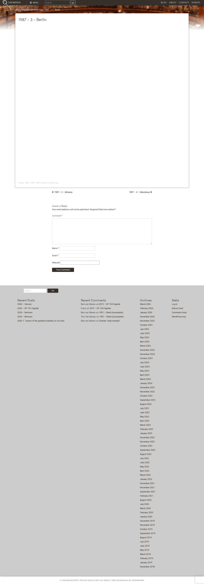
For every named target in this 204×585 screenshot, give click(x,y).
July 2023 (144, 408)
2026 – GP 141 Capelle (28, 308)
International (27, 10)
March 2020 (145, 508)
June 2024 (145, 366)
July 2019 (144, 541)
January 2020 (146, 516)
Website (56, 262)
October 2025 (146, 325)
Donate (196, 2)
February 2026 (146, 308)
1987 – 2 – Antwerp (63, 192)
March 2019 (145, 554)
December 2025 (147, 316)
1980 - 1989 (29, 183)
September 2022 (147, 450)
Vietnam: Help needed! (109, 321)
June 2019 (145, 546)
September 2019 (147, 533)
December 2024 (147, 350)
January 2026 (146, 312)
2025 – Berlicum (24, 316)
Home (18, 10)
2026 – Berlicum (24, 312)
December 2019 (147, 521)
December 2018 (147, 566)
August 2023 (146, 404)
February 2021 (146, 496)
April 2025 (144, 341)
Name (55, 248)
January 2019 (146, 562)
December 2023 (147, 387)
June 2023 (145, 412)
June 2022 (145, 462)
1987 (38, 183)
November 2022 (147, 441)
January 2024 (146, 383)
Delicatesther (138, 580)
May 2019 (144, 550)
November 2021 (147, 487)
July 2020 (144, 504)
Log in (174, 304)
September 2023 (147, 400)
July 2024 (144, 362)
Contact (184, 2)
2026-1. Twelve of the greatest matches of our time (40, 321)
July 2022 (144, 458)
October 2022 (146, 446)
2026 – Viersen (24, 304)
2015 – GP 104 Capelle (109, 304)
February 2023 (146, 429)
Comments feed (179, 312)
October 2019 (146, 529)
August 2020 (146, 500)
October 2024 (146, 358)
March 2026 (145, 304)
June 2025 (145, 333)
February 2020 (146, 512)
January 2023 (146, 433)
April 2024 (144, 375)
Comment (57, 215)
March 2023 (145, 425)
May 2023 (144, 416)
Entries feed (177, 308)
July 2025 (144, 329)
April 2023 (144, 421)
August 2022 (146, 454)
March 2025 (145, 346)
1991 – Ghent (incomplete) (111, 312)
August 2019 (146, 537)
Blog (164, 2)
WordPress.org (179, 316)
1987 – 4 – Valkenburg (139, 192)
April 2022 (144, 471)
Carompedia (68, 580)
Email (55, 255)
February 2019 (146, 558)
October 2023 (146, 396)
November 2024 (147, 354)
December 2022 (147, 437)
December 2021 (147, 483)
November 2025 (147, 321)
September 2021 (147, 491)
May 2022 (144, 466)
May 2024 (144, 371)
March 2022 (145, 475)
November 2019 (147, 525)
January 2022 (146, 479)
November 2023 (147, 391)
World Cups (38, 10)
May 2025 (144, 337)
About (172, 2)
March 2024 (145, 379)
